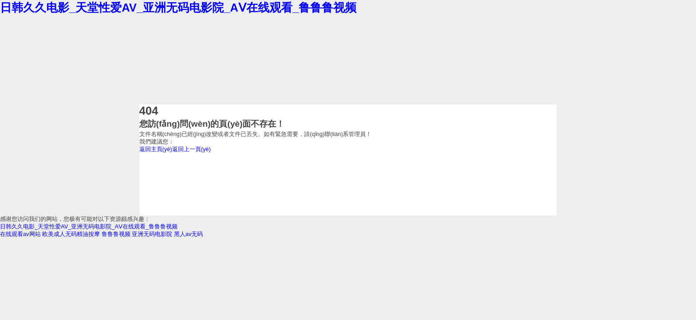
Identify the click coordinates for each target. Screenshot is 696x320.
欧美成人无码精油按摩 (71, 234)
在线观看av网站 (20, 234)
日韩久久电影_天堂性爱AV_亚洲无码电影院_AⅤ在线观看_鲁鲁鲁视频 (178, 7)
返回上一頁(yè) (191, 149)
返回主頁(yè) (155, 149)
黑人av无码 (188, 234)
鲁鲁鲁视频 (116, 234)
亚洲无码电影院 (152, 234)
